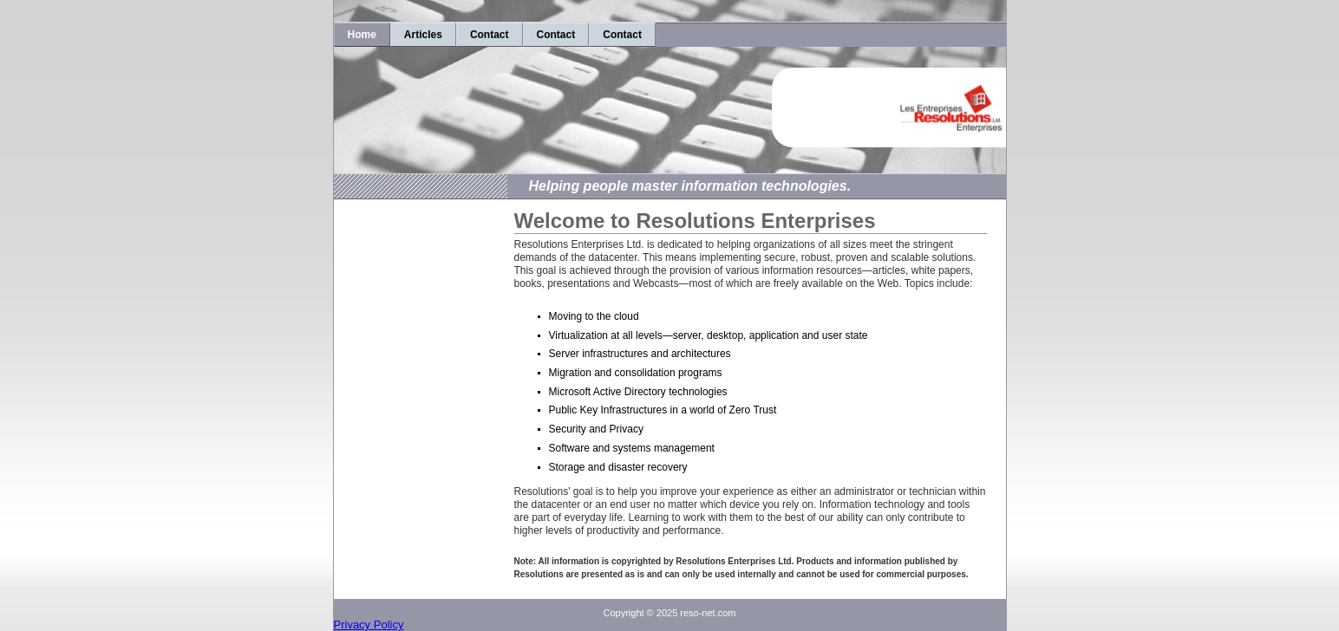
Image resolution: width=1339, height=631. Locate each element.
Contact (489, 35)
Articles (423, 35)
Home (362, 35)
